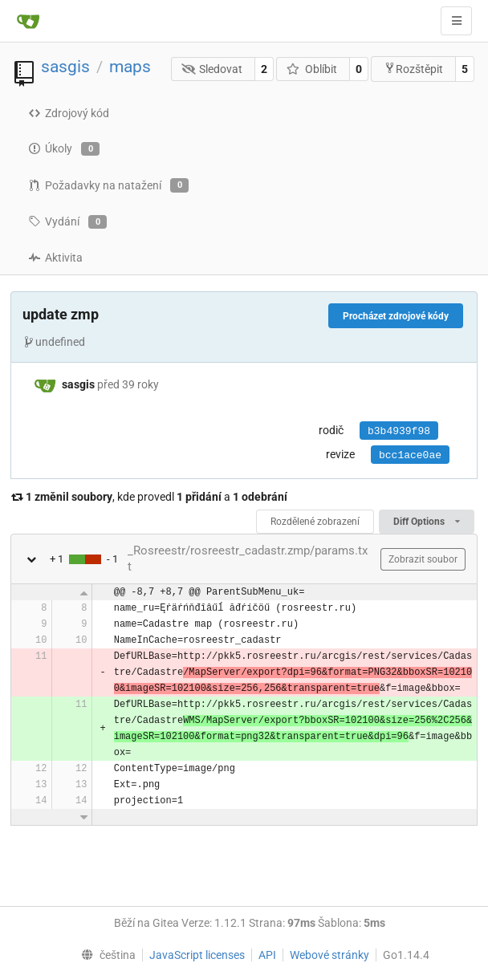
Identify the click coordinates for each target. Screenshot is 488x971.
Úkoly (64, 149)
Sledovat (212, 69)
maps (130, 66)
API (267, 955)
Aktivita (55, 257)
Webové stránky (329, 955)
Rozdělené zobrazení (315, 521)
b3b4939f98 (399, 431)
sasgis (65, 66)
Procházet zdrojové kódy (396, 316)
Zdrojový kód (68, 113)
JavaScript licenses (197, 955)
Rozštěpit (413, 68)
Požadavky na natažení (108, 185)
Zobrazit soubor (423, 559)
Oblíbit (312, 69)
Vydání (67, 222)
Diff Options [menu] (426, 521)
